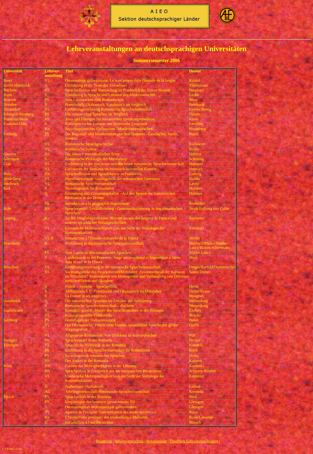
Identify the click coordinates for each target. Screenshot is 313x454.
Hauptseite (104, 441)
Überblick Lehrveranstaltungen (193, 441)
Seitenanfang (156, 441)
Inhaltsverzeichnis (129, 441)
